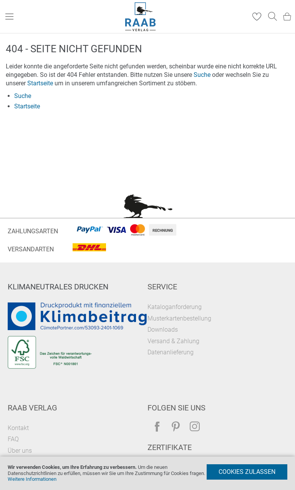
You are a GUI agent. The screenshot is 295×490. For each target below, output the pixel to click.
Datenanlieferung (171, 352)
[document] (147, 473)
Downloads (163, 329)
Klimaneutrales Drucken (58, 286)
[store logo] (140, 16)
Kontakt (18, 428)
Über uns (20, 450)
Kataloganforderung (175, 307)
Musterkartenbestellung (179, 318)
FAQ (13, 439)
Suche (202, 74)
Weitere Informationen (32, 479)
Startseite (40, 83)
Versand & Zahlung (173, 341)
